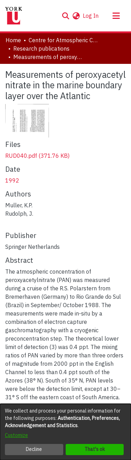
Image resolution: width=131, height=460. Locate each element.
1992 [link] (12, 180)
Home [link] (13, 40)
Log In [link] (91, 15)
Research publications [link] (41, 48)
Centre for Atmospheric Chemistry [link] (64, 40)
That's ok (95, 449)
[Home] (13, 15)
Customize (16, 435)
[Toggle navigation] (116, 15)
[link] (37, 155)
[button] (65, 16)
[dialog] (65, 432)
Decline (34, 449)
